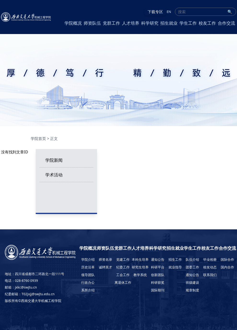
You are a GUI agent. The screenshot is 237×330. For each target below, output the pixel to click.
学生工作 (188, 23)
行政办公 (88, 282)
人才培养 (130, 23)
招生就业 (169, 23)
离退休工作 (123, 282)
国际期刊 (157, 290)
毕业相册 (210, 259)
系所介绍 (88, 290)
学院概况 (73, 23)
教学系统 (140, 274)
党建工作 (123, 259)
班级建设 (192, 282)
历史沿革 (88, 267)
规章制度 (192, 290)
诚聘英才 (105, 267)
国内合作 (227, 267)
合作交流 (226, 23)
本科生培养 (140, 259)
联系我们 (210, 274)
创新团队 (157, 274)
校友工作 (207, 23)
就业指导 (175, 267)
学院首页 (38, 138)
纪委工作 (123, 267)
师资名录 (105, 259)
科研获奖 (157, 282)
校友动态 (210, 267)
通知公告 (157, 259)
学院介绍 (88, 259)
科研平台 (157, 267)
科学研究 (149, 23)
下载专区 (155, 11)
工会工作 (123, 274)
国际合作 (227, 259)
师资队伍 (92, 23)
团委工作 (192, 267)
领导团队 (88, 274)
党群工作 (111, 23)
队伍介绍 (192, 259)
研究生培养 (140, 267)
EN (169, 11)
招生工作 (175, 259)
